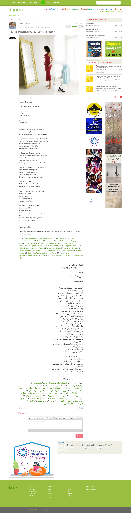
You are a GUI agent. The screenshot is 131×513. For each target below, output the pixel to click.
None (25, 25)
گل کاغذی (61, 385)
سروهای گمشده (55, 388)
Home (20, 19)
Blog (46, 9)
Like (67, 27)
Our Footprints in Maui (51, 250)
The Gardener (29, 243)
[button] (29, 418)
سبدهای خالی (48, 383)
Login (13, 3)
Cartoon (100, 9)
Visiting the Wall (54, 243)
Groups (33, 3)
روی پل (73, 383)
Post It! (22, 3)
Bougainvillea (48, 241)
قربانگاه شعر (63, 398)
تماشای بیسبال (53, 393)
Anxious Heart (30, 241)
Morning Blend (33, 255)
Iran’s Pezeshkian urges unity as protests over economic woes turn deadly (108, 87)
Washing (39, 241)
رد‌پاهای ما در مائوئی (34, 396)
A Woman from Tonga (92, 29)
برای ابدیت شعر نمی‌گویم (55, 396)
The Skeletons (90, 23)
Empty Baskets (62, 238)
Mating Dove (52, 255)
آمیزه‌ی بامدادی (64, 401)
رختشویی (71, 385)
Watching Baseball (38, 248)
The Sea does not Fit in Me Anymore (95, 35)
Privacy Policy (33, 493)
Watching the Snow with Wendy (46, 253)
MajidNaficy (22, 23)
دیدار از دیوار (39, 388)
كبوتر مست (42, 401)
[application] (55, 424)
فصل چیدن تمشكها (36, 391)
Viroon (97, 69)
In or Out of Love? (65, 255)
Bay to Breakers (67, 250)
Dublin (30, 253)
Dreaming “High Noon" (71, 248)
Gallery (91, 9)
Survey (75, 9)
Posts (119, 11)
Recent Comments (106, 62)
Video (60, 9)
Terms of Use (32, 491)
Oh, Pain (48, 246)
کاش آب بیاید (62, 383)
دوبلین (52, 398)
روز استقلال (61, 391)
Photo (84, 9)
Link (52, 9)
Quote (109, 9)
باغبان (67, 388)
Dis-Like (118, 9)
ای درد (50, 391)
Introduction (32, 489)
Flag (81, 408)
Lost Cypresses (41, 243)
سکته (52, 401)
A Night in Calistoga (54, 248)
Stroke (43, 255)
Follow (28, 23)
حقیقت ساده (49, 385)
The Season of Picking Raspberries (64, 246)
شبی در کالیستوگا (36, 393)
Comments (112, 11)
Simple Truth (59, 241)
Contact (31, 495)
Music (67, 9)
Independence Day (35, 246)
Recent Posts (92, 62)
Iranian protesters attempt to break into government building (109, 66)
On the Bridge (31, 238)
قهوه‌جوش (37, 383)
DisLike (82, 27)
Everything (104, 11)
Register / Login (91, 489)
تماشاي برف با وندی (37, 398)
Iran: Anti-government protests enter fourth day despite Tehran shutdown (108, 77)
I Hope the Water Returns (46, 238)
